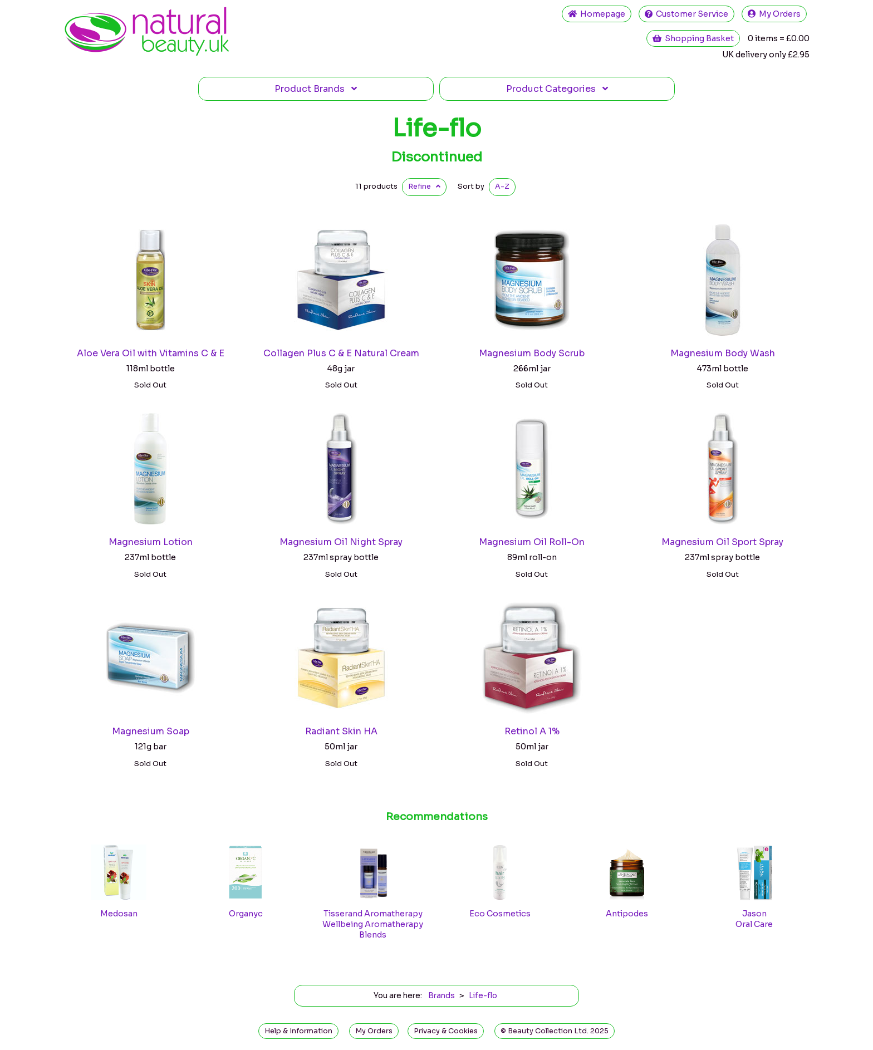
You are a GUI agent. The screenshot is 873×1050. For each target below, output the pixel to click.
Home (596, 14)
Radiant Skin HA (341, 731)
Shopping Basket (693, 38)
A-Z (502, 186)
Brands (315, 89)
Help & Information (298, 1031)
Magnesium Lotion (151, 542)
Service (686, 14)
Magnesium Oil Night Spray (341, 542)
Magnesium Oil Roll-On (532, 542)
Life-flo (437, 128)
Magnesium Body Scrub (532, 353)
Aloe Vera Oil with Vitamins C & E (150, 353)
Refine (424, 186)
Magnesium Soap (150, 731)
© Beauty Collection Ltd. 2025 (555, 1031)
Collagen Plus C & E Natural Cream (341, 353)
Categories (557, 89)
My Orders (774, 14)
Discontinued (436, 157)
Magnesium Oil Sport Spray (722, 542)
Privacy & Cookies (446, 1031)
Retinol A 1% (532, 731)
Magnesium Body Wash (722, 353)
